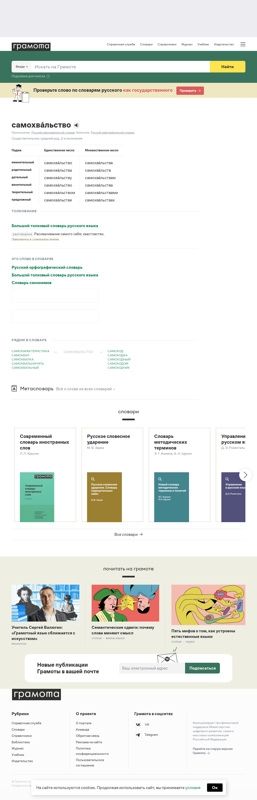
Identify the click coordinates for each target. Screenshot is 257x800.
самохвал (20, 355)
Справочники (167, 44)
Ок (215, 787)
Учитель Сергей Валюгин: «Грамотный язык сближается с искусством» (43, 633)
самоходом (118, 363)
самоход (115, 351)
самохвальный (25, 367)
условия (192, 787)
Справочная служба (121, 44)
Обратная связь (87, 735)
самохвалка (23, 359)
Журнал (187, 44)
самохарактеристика (30, 351)
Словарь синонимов (31, 282)
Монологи (19, 644)
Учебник (203, 44)
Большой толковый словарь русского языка (55, 225)
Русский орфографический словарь (47, 267)
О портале (83, 723)
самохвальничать (28, 363)
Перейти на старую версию (213, 751)
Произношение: (21, 132)
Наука (189, 641)
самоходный (119, 359)
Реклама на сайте (89, 742)
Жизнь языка (115, 638)
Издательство (224, 44)
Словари (146, 44)
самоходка (117, 355)
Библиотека (21, 742)
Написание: (83, 132)
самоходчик (119, 367)
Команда (82, 729)
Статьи (97, 638)
